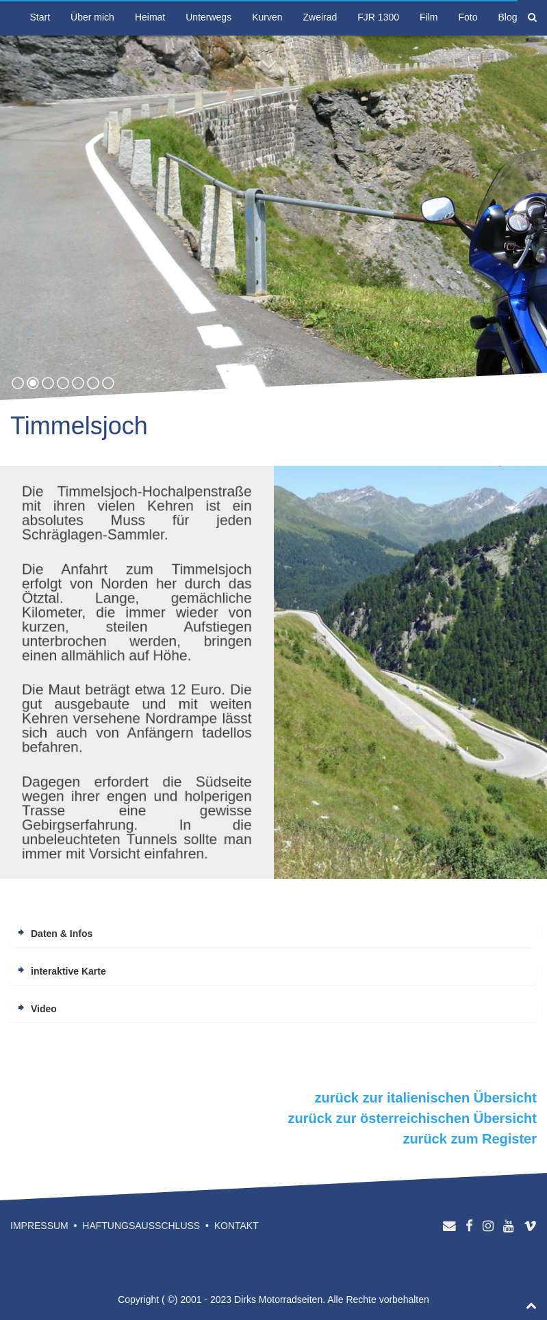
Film (428, 17)
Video (44, 1008)
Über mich (92, 17)
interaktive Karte (68, 971)
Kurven (267, 17)
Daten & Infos (61, 933)
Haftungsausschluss (141, 1225)
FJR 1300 (378, 17)
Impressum (39, 1225)
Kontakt (236, 1225)
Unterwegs (208, 17)
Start (40, 17)
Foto (467, 17)
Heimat (150, 17)
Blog (507, 17)
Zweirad (320, 17)
